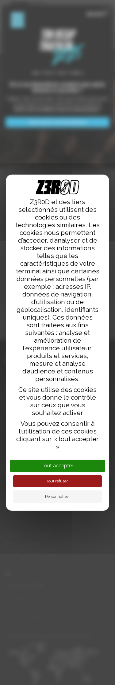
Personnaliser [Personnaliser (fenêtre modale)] (57, 496)
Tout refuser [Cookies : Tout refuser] (57, 481)
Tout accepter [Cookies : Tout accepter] (57, 466)
